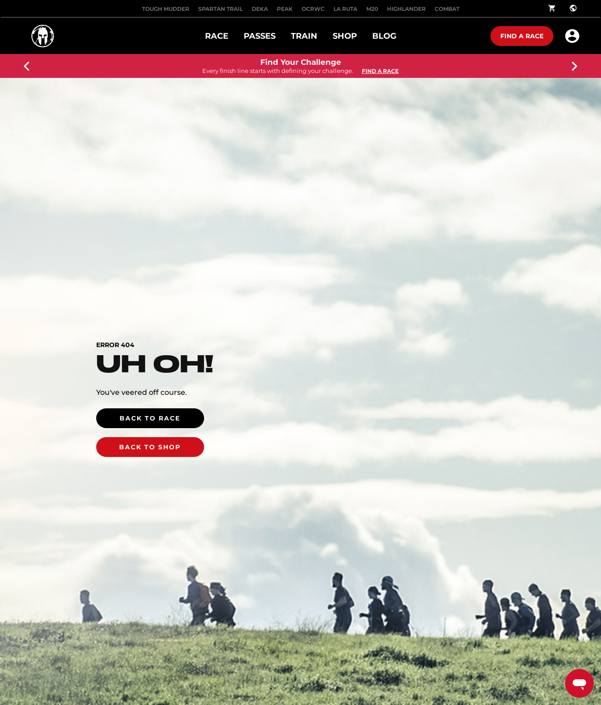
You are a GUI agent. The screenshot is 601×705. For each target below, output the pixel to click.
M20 (372, 8)
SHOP (345, 36)
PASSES (260, 36)
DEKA (260, 8)
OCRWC (313, 8)
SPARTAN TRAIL (220, 8)
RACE (216, 36)
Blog (384, 36)
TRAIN (304, 36)
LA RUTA (345, 8)
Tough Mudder (165, 8)
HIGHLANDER (406, 8)
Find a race (521, 36)
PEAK (285, 8)
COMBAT (447, 8)
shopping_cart (552, 8)
